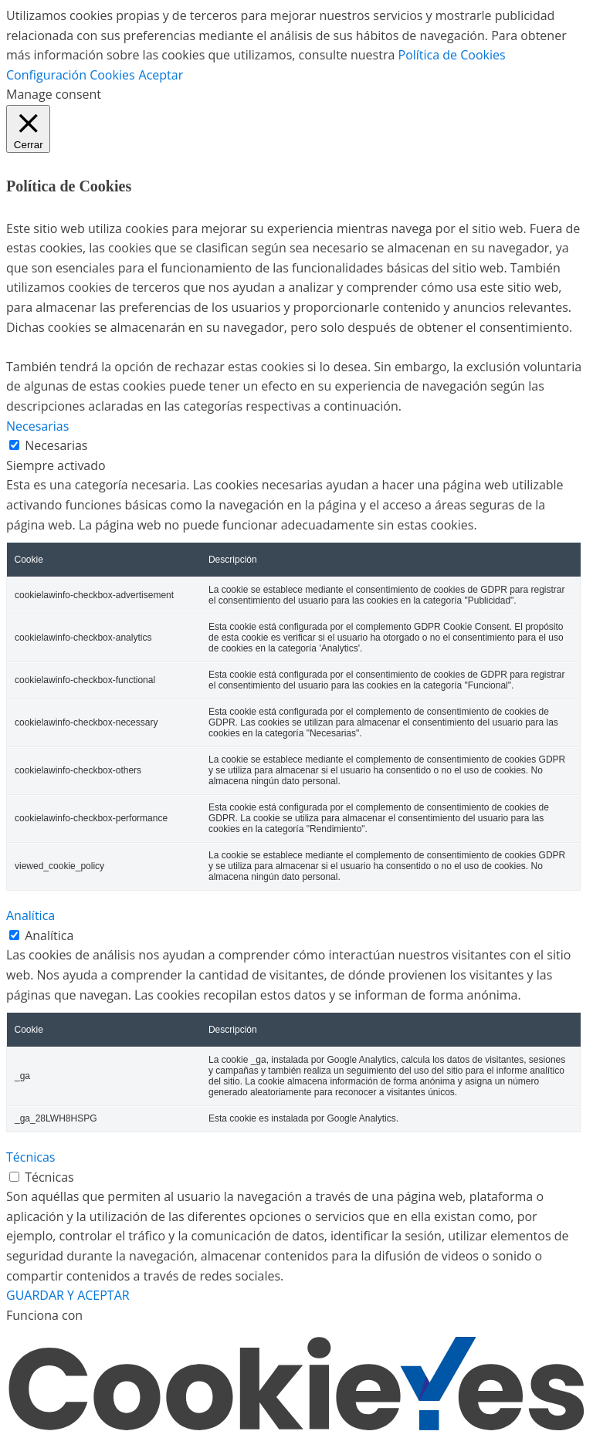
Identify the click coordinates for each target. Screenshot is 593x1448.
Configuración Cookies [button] (70, 74)
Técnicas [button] (31, 1157)
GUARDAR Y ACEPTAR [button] (68, 1295)
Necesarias (56, 445)
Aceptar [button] (161, 74)
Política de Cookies (452, 54)
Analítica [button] (30, 915)
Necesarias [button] (37, 426)
